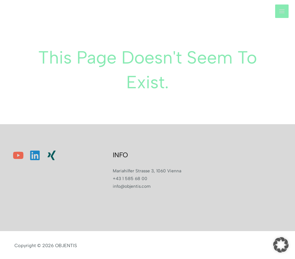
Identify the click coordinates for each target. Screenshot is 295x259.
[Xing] (51, 155)
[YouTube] (18, 155)
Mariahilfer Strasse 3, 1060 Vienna (147, 170)
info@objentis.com (132, 186)
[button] (281, 245)
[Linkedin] (34, 155)
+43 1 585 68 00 (130, 178)
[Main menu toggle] (282, 11)
